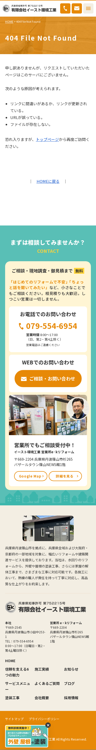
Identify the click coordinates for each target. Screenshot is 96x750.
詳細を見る (64, 476)
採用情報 (71, 697)
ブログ (69, 683)
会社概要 (42, 697)
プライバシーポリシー (44, 719)
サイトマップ (14, 719)
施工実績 (42, 669)
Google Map (30, 476)
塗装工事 (12, 697)
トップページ (47, 139)
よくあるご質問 (47, 683)
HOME (9, 21)
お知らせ (71, 669)
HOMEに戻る (48, 181)
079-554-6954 (65, 8)
